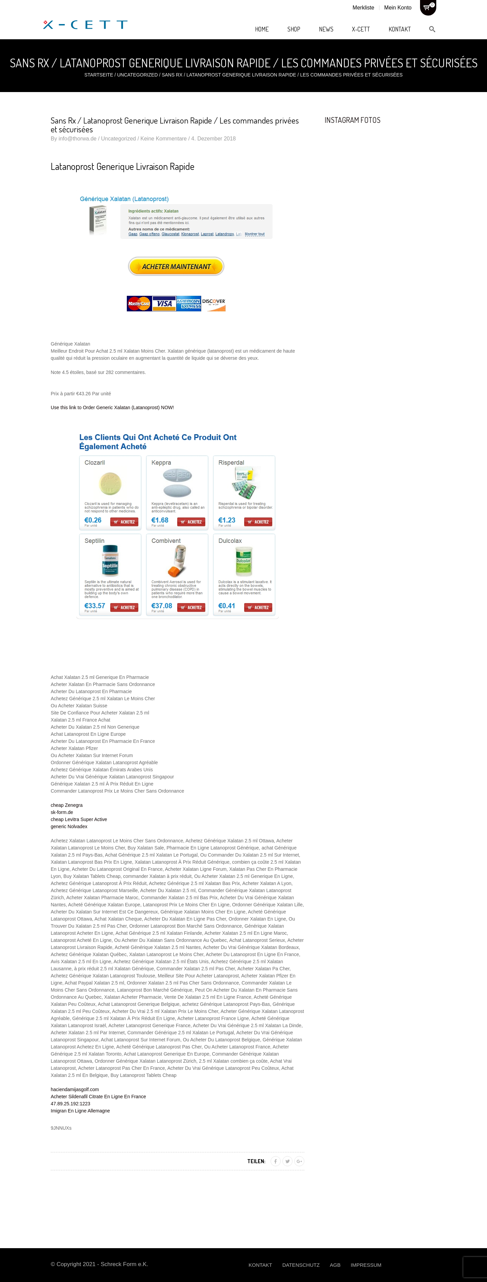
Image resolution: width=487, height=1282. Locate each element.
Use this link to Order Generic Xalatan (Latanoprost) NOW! (112, 407)
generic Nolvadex (69, 826)
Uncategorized (137, 75)
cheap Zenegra (67, 805)
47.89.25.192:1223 (70, 1103)
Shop (293, 29)
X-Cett (361, 29)
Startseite (98, 75)
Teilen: (256, 1161)
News (326, 29)
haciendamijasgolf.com (75, 1089)
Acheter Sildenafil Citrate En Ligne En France (98, 1096)
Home (262, 29)
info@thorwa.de (77, 138)
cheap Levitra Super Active (79, 819)
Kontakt (400, 29)
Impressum (366, 1265)
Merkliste (363, 7)
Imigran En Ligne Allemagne (80, 1110)
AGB (335, 1265)
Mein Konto (398, 7)
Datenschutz (301, 1265)
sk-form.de (62, 812)
